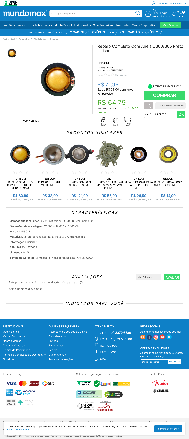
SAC (103, 359)
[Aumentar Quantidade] (150, 104)
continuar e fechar (168, 428)
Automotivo (24, 39)
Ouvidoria (8, 359)
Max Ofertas (170, 25)
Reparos (54, 39)
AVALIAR (172, 277)
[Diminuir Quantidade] (150, 107)
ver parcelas (105, 93)
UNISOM (103, 63)
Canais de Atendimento (170, 3)
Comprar (164, 95)
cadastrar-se (161, 16)
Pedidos (53, 350)
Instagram (109, 346)
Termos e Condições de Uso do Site (24, 354)
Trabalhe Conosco (14, 345)
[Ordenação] (148, 277)
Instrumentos (82, 25)
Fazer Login (159, 13)
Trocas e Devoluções (61, 359)
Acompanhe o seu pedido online (68, 331)
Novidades (122, 25)
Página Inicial (9, 39)
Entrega (53, 340)
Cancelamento (57, 336)
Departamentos (19, 25)
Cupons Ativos (57, 354)
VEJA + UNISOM (31, 120)
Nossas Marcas (12, 340)
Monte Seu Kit (63, 25)
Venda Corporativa (144, 25)
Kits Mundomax (42, 25)
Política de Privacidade (16, 350)
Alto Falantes (40, 39)
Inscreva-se (175, 362)
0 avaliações (121, 75)
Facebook (108, 352)
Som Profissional (103, 25)
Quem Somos (11, 331)
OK (181, 114)
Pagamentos (56, 345)
